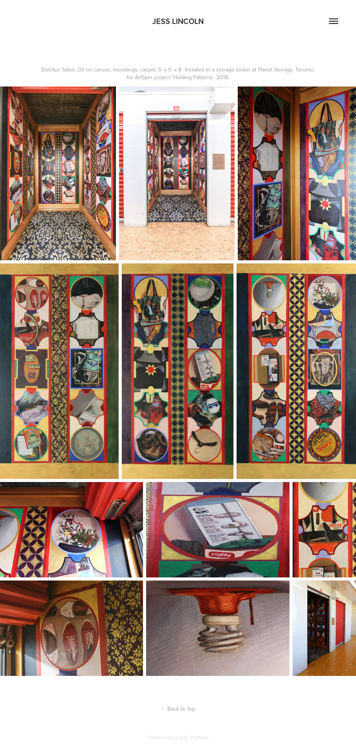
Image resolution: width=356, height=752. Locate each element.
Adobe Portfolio (191, 737)
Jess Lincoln (178, 21)
